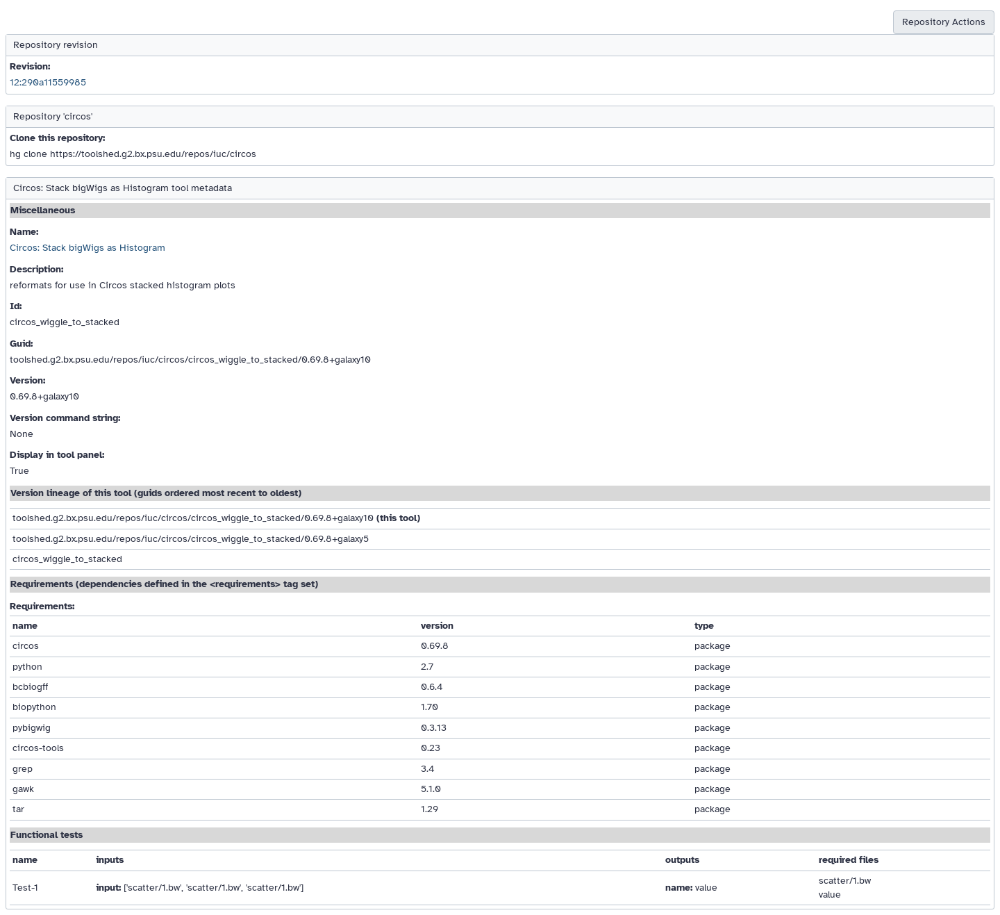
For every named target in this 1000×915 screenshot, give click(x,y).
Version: (27, 380)
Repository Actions (943, 22)
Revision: (30, 66)
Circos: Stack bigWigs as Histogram (87, 248)
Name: (24, 232)
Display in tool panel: (57, 455)
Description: (36, 269)
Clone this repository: (57, 138)
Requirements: (42, 606)
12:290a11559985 (48, 82)
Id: (16, 306)
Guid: (21, 343)
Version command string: (65, 418)
